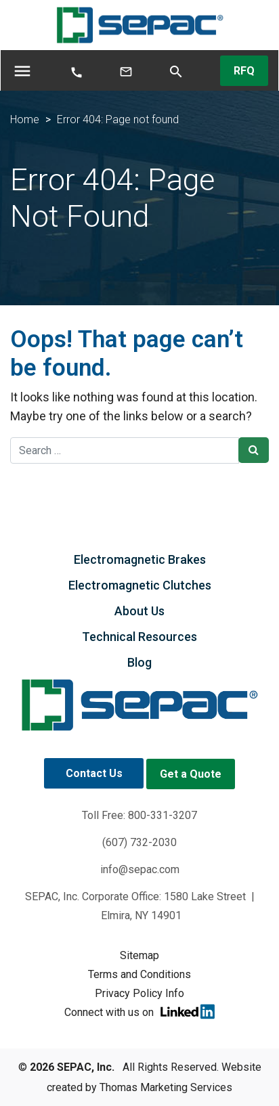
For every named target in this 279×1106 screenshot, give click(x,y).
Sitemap (139, 955)
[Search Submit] (253, 450)
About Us (139, 611)
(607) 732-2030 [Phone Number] (139, 842)
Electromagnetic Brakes (140, 559)
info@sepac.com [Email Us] (139, 869)
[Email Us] (126, 70)
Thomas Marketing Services (166, 1087)
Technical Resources (139, 636)
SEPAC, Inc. (85, 1067)
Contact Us (94, 773)
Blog (139, 662)
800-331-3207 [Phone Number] (162, 815)
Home (24, 119)
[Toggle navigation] (22, 70)
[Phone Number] (76, 71)
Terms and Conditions (139, 974)
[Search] (176, 70)
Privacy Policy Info (139, 993)
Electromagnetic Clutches (139, 585)
